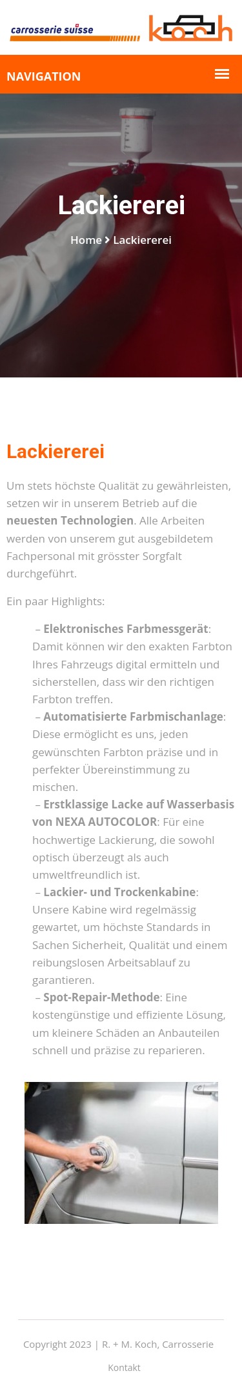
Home (86, 239)
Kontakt (124, 1367)
